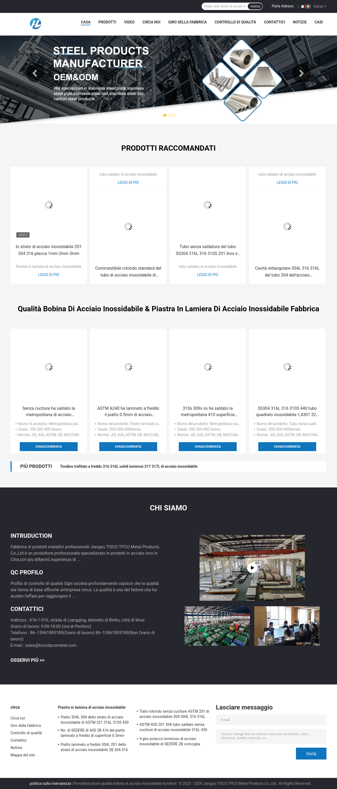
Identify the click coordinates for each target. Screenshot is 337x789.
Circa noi (151, 22)
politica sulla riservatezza (50, 783)
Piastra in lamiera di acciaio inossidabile (48, 266)
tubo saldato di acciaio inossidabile (128, 174)
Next (301, 73)
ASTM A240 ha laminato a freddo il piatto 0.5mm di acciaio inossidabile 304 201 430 (128, 412)
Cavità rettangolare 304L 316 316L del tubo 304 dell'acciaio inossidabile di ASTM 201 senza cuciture (287, 272)
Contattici (274, 22)
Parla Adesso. (283, 6)
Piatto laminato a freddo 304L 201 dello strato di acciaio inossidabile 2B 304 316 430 (94, 747)
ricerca (255, 6)
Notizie (300, 22)
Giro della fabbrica (187, 22)
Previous (35, 73)
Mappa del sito (23, 755)
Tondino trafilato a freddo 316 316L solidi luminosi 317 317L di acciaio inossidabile (128, 466)
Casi (319, 22)
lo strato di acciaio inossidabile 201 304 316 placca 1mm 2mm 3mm (49, 250)
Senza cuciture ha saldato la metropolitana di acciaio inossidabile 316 (48, 412)
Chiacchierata (49, 446)
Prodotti (107, 22)
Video (129, 22)
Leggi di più (48, 275)
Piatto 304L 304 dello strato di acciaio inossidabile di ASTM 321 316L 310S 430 (95, 719)
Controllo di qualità (235, 22)
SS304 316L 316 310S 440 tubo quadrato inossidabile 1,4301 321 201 (287, 412)
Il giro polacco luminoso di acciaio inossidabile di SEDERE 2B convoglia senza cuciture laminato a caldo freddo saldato (172, 742)
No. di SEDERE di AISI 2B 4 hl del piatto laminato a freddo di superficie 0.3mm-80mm (93, 733)
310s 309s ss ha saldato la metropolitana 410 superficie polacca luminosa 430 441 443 (208, 412)
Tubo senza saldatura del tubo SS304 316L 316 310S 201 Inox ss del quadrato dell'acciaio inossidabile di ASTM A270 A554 (208, 250)
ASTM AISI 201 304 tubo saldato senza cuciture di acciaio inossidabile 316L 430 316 (173, 727)
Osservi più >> (27, 660)
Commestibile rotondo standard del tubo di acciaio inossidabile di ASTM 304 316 (128, 272)
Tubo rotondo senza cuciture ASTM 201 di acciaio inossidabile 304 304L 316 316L (174, 714)
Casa (86, 22)
